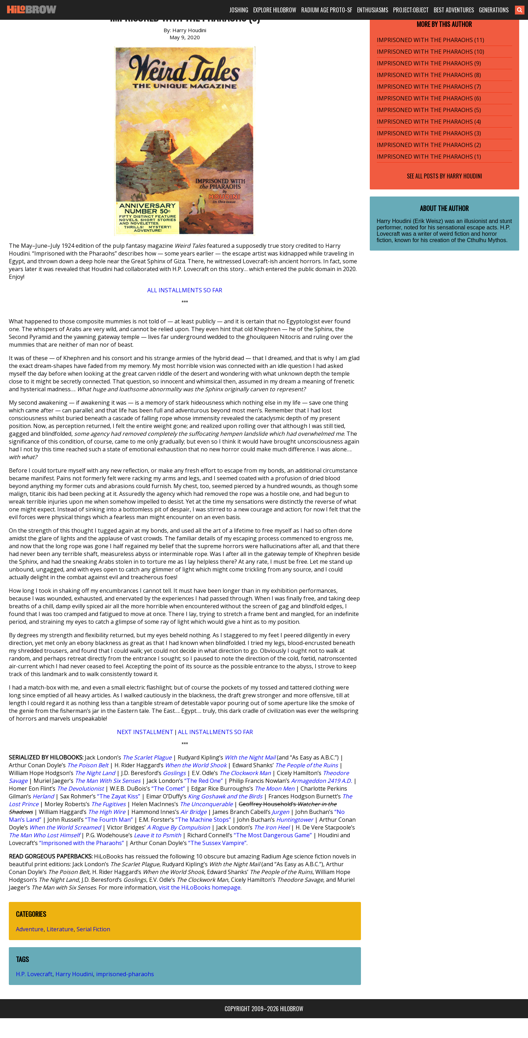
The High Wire (106, 812)
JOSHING (238, 10)
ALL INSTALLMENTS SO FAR (184, 290)
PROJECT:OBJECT (411, 10)
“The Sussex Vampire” (217, 843)
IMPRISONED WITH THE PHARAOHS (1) (429, 156)
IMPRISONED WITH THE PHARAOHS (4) (429, 121)
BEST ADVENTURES (454, 10)
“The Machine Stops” (203, 819)
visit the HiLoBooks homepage (200, 887)
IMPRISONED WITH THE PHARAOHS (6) (429, 98)
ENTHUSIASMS (372, 10)
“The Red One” (203, 781)
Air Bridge (193, 812)
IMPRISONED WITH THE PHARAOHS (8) (429, 75)
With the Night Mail (250, 757)
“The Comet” (168, 788)
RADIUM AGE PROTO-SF (326, 10)
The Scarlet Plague (147, 757)
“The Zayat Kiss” (118, 796)
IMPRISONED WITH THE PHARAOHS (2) (429, 145)
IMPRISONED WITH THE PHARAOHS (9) (429, 63)
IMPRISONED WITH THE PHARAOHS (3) (429, 133)
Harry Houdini (74, 974)
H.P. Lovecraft (34, 974)
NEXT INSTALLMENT (145, 732)
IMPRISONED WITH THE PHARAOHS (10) (430, 51)
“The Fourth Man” (109, 819)
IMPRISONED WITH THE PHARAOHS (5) (429, 110)
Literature (60, 929)
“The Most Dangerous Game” (273, 835)
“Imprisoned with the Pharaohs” (81, 843)
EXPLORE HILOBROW (274, 10)
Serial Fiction (93, 929)
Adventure (29, 929)
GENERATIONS (494, 10)
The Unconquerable (206, 804)
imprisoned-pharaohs (125, 974)
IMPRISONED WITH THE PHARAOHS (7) (429, 86)
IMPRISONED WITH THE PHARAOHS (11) (430, 40)
